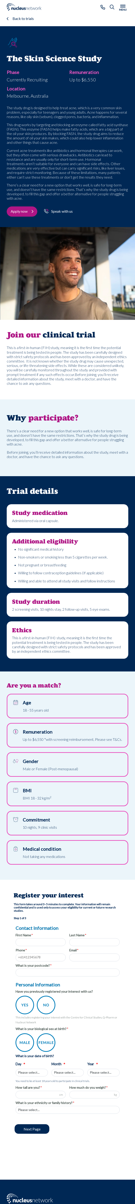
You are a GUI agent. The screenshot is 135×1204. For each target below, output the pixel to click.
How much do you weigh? (87, 1087)
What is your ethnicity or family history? (44, 1103)
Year (93, 1064)
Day (21, 1064)
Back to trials (23, 18)
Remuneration (84, 72)
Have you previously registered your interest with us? (54, 991)
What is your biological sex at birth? (41, 1029)
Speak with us (61, 211)
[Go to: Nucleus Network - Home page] (30, 1198)
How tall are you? (28, 1087)
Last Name (77, 935)
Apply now (19, 211)
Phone (20, 950)
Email (73, 950)
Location (16, 88)
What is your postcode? (33, 965)
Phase (13, 72)
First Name (23, 935)
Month (58, 1064)
